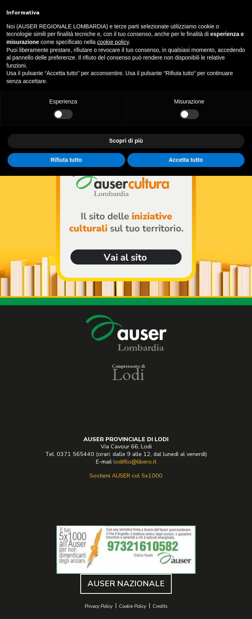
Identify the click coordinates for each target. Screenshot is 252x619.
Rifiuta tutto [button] (66, 160)
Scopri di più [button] (126, 140)
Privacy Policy (99, 606)
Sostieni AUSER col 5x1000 (126, 476)
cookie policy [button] (113, 42)
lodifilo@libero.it (134, 462)
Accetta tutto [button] (186, 160)
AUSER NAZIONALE (126, 583)
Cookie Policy (132, 606)
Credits (160, 606)
